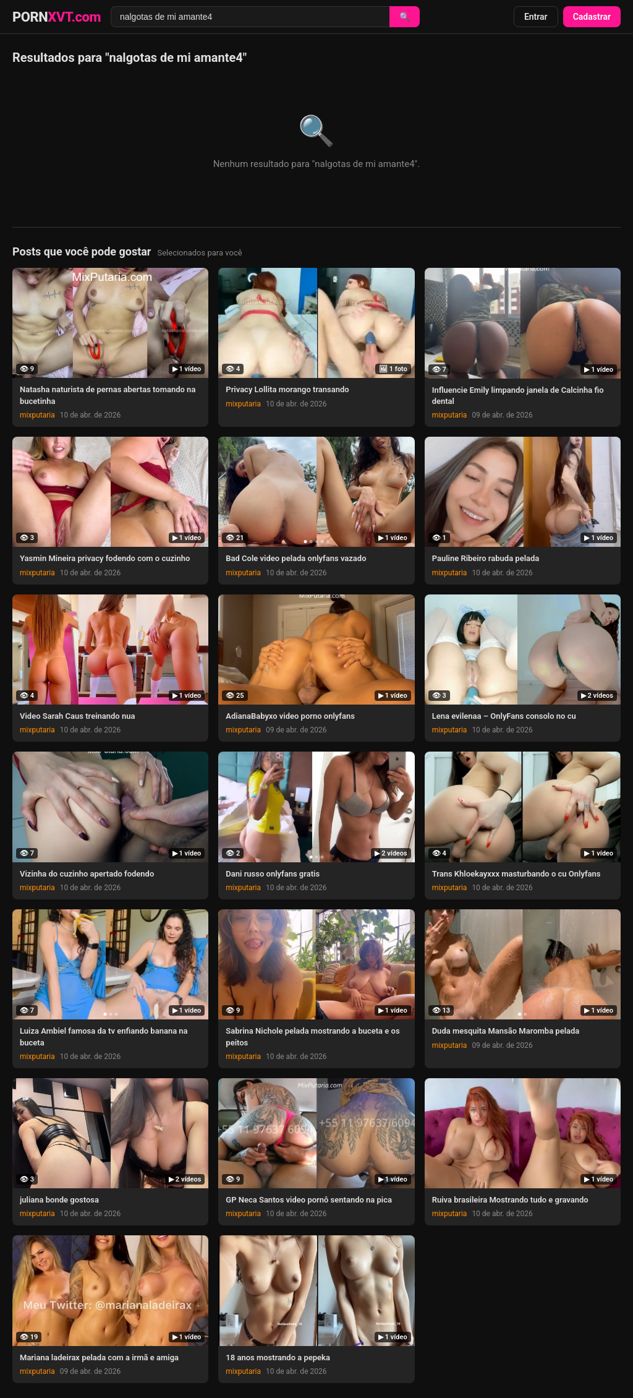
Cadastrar (592, 17)
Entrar (536, 17)
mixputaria (37, 415)
